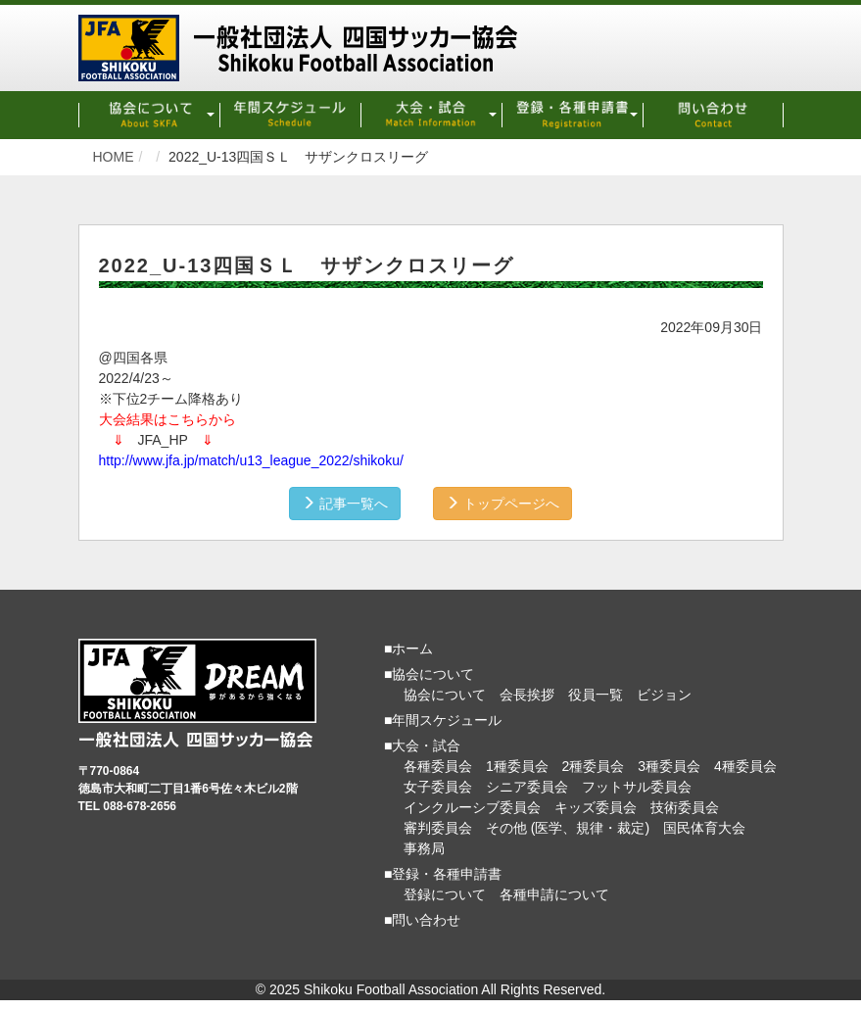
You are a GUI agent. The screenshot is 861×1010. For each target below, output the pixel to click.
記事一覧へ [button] (345, 503)
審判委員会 (438, 828)
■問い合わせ (422, 920)
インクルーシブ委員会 (472, 807)
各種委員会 (438, 766)
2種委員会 (593, 766)
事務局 (424, 848)
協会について (445, 694)
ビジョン (664, 694)
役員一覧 (595, 694)
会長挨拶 (527, 694)
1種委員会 (517, 766)
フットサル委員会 (637, 786)
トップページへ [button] (502, 503)
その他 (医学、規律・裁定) (567, 828)
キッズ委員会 (595, 807)
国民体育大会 (704, 828)
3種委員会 (669, 766)
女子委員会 (438, 786)
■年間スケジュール (443, 720)
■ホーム (408, 648)
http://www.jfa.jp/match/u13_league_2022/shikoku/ (251, 460)
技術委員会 (684, 807)
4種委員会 (745, 766)
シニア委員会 (527, 786)
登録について (445, 894)
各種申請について (554, 894)
